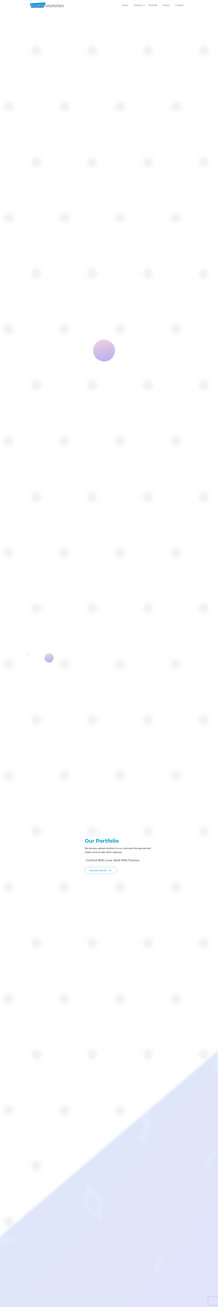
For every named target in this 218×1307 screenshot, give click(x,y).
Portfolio (153, 5)
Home (125, 5)
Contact (179, 5)
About (166, 5)
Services (138, 5)
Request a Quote (101, 870)
